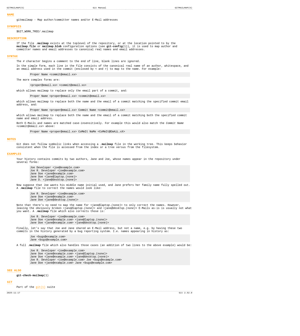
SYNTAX (12, 61)
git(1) (40, 322)
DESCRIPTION (17, 41)
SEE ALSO (14, 304)
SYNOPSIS (14, 28)
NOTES (11, 154)
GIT (9, 316)
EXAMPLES (14, 170)
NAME (10, 15)
